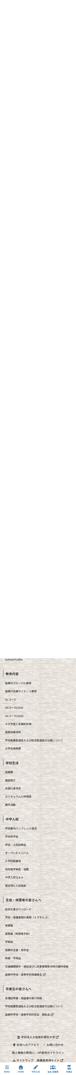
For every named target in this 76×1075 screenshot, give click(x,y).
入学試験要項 (13, 861)
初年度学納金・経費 (17, 869)
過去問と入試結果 (15, 885)
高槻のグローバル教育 (18, 683)
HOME (21, 1069)
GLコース (10, 699)
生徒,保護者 (52, 1069)
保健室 (9, 925)
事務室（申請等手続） (18, 934)
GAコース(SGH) (14, 716)
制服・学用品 (13, 958)
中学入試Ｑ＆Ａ (14, 877)
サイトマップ (22, 1060)
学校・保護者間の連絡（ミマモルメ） (27, 917)
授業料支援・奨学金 (17, 950)
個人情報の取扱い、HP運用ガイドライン (38, 1053)
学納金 (9, 942)
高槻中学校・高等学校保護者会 (25, 974)
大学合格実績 (13, 748)
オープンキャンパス (17, 853)
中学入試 (36, 1069)
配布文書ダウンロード (18, 909)
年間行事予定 (13, 788)
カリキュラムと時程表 (18, 796)
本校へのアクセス (25, 1045)
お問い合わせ (52, 1045)
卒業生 (69, 1069)
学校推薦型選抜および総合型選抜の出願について (34, 740)
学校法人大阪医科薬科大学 (38, 1037)
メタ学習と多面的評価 (18, 724)
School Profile (14, 659)
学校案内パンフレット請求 (21, 828)
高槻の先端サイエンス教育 (21, 691)
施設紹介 (10, 780)
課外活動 (10, 805)
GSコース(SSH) (14, 707)
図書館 (9, 772)
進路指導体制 (13, 732)
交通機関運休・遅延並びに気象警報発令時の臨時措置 (36, 966)
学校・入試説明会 (15, 845)
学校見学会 (11, 836)
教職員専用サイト (50, 1060)
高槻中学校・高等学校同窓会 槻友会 (29, 1014)
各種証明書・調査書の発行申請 (23, 998)
